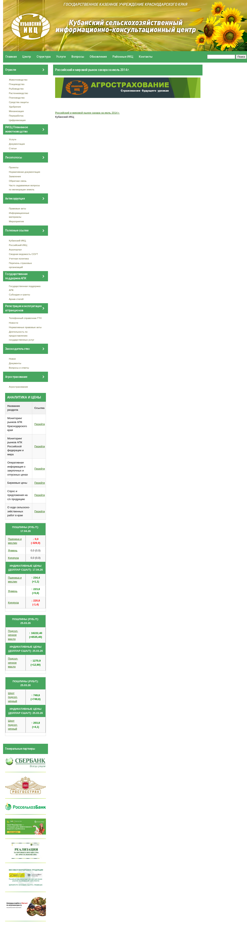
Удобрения (15, 106)
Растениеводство (18, 93)
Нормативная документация (24, 172)
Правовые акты (17, 208)
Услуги (61, 56)
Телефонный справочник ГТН (25, 318)
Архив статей (16, 299)
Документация (17, 143)
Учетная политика (19, 258)
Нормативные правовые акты (25, 327)
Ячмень (12, 550)
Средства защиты (19, 102)
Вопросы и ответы (19, 367)
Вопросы (77, 56)
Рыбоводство (16, 88)
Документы (15, 363)
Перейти (39, 424)
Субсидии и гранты (19, 294)
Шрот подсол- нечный (13, 697)
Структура (44, 56)
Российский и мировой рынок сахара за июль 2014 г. (87, 112)
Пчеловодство (17, 97)
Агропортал (15, 249)
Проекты (14, 167)
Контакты (145, 56)
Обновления (98, 56)
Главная (11, 56)
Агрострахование (18, 386)
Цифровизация (17, 120)
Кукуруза (13, 557)
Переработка (16, 115)
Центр (26, 56)
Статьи (13, 148)
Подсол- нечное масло (13, 635)
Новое (12, 358)
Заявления (15, 176)
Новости (13, 322)
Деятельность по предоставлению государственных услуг (21, 335)
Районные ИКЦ (122, 56)
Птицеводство (16, 84)
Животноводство (18, 79)
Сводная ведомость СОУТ (23, 254)
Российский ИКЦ (18, 245)
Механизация (16, 111)
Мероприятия (16, 221)
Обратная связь (18, 180)
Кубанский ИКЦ (17, 240)
